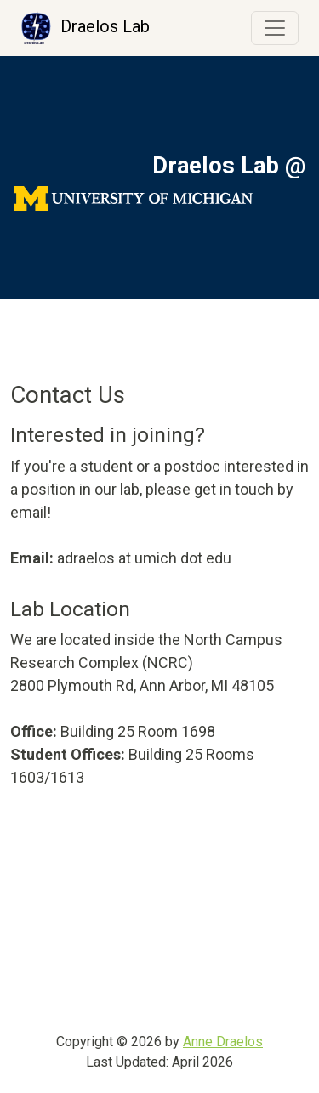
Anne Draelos (223, 1042)
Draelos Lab (85, 28)
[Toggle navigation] (275, 28)
